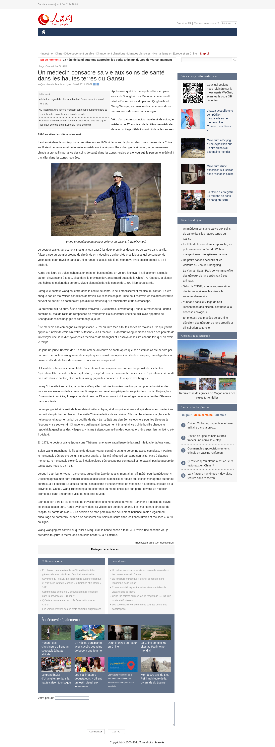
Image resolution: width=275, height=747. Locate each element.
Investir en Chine (51, 53)
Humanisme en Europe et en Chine (175, 53)
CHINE (49, 37)
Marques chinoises (139, 53)
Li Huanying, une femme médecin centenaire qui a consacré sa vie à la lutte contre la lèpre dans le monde (73, 112)
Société (63, 66)
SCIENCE (118, 37)
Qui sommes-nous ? (206, 23)
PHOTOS (50, 45)
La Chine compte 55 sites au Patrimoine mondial (153, 646)
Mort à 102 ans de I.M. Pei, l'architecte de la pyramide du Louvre (155, 678)
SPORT (188, 37)
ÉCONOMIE (65, 37)
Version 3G (184, 23)
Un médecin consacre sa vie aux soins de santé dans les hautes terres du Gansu (207, 233)
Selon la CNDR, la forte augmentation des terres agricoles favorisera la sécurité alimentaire (206, 291)
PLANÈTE (172, 37)
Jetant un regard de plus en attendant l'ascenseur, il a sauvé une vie (72, 101)
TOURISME (205, 37)
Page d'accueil (46, 66)
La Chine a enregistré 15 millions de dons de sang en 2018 (220, 195)
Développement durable (79, 53)
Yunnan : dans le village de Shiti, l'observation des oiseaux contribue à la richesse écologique (207, 306)
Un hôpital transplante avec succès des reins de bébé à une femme (88, 646)
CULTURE (136, 37)
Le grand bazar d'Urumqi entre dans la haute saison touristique (56, 678)
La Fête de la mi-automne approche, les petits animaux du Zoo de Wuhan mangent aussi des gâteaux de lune (207, 249)
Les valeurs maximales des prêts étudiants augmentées (71, 609)
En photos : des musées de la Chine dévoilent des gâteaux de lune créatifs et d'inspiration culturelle (208, 322)
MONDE (84, 37)
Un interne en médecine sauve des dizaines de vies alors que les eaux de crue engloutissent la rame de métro (73, 122)
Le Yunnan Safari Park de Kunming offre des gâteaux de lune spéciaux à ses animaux (208, 275)
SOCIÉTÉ (154, 37)
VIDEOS (66, 45)
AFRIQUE (101, 37)
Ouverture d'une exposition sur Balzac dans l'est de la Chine (220, 170)
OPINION (223, 37)
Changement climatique (110, 53)
